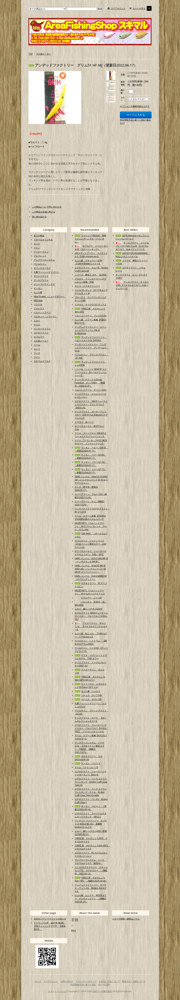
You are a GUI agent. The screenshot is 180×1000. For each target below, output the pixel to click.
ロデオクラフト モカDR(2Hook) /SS (88, 758)
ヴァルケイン (40, 263)
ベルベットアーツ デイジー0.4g (90, 389)
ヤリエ (37, 324)
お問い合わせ (66, 981)
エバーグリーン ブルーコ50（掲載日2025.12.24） (91, 496)
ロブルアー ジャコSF (88, 597)
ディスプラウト (41, 280)
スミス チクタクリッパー (87, 286)
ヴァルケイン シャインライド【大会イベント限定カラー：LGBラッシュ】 (90, 544)
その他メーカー (43, 53)
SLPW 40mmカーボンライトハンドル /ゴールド (132, 237)
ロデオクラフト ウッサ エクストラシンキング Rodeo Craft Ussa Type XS (91, 782)
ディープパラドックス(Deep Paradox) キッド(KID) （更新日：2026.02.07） (90, 382)
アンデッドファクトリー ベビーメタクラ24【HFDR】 (91, 339)
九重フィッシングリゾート (46, 272)
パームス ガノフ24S (88, 695)
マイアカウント (118, 8)
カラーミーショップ (57, 991)
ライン (37, 247)
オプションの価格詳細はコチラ (134, 106)
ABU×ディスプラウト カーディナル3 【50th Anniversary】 (91, 255)
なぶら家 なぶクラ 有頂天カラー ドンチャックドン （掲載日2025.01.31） (90, 898)
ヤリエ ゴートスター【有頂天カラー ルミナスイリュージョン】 (90, 435)
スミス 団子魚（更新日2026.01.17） (86, 488)
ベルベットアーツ (42, 312)
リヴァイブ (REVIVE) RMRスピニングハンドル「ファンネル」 (90, 238)
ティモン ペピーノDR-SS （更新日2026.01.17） (91, 449)
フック (37, 353)
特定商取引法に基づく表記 (83, 984)
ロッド (37, 243)
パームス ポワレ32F (88, 699)
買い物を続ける (39, 216)
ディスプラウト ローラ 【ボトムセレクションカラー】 (90, 719)
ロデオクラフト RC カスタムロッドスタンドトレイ (91, 854)
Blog (73, 930)
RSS (100, 984)
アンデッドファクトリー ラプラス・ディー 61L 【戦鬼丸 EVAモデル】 (91, 888)
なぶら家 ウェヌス (87, 691)
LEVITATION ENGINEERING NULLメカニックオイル (133, 255)
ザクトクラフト (41, 276)
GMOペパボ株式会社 (102, 991)
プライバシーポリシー (86, 981)
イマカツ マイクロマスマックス (90, 304)
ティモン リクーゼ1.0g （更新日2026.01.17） (91, 464)
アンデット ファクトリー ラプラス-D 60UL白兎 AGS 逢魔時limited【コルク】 (91, 824)
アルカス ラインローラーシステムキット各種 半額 (90, 280)
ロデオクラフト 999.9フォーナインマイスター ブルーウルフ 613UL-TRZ (91, 616)
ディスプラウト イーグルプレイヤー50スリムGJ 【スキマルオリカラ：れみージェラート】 (132, 246)
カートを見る (139, 8)
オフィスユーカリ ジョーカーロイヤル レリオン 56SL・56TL (90, 553)
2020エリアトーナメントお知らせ (50, 918)
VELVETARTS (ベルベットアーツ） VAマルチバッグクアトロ (90, 592)
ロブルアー (39, 336)
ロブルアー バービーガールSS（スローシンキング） (91, 247)
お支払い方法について (109, 981)
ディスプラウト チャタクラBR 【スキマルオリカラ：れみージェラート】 (132, 285)
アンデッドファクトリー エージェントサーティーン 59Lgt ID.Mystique (90, 330)
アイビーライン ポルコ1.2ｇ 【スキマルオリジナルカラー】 (91, 626)
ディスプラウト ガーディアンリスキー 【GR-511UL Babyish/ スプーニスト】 (91, 414)
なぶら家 (38, 292)
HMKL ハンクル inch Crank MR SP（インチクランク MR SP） (91, 560)
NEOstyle (38, 300)
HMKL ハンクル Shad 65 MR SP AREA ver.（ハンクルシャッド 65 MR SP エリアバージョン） (90, 568)
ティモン (38, 288)
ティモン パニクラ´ (88, 763)
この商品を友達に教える (43, 211)
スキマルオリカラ (42, 361)
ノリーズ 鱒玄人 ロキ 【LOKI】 (91, 274)
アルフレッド (40, 255)
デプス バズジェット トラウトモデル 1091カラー (91, 657)
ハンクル (38, 304)
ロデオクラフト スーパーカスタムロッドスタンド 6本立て (90, 815)
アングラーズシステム (44, 259)
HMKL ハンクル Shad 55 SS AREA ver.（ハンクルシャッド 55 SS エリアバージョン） (91, 479)
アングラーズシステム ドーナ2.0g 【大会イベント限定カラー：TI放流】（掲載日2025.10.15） (89, 747)
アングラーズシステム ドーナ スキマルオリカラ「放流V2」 (90, 862)
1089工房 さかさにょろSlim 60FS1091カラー (90, 678)
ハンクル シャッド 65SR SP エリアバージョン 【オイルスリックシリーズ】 (91, 372)
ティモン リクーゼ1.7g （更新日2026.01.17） (91, 471)
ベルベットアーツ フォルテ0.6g (90, 315)
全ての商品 (39, 235)
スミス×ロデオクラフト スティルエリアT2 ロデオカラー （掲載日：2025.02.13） (91, 870)
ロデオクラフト (41, 332)
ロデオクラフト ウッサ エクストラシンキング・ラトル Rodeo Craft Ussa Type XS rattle (91, 792)
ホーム (38, 981)
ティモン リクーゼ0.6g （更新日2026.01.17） (91, 456)
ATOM (106, 984)
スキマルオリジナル (43, 239)
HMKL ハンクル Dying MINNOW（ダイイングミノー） (91, 578)
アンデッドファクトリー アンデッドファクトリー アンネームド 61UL (91, 347)
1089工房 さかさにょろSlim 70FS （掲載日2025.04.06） (91, 879)
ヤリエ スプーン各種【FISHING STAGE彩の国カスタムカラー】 (90, 517)
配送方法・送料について (133, 981)
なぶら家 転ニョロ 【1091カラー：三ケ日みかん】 (91, 635)
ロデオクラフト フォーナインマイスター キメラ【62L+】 (90, 773)
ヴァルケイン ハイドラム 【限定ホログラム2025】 (91, 642)
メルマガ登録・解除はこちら (126, 918)
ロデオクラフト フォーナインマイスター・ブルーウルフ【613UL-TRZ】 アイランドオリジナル (91, 728)
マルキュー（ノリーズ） (45, 316)
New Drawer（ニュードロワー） (49, 296)
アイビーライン (41, 251)
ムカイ (37, 320)
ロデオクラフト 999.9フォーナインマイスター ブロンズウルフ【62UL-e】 (91, 404)
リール (37, 344)
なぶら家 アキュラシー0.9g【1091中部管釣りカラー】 (88, 262)
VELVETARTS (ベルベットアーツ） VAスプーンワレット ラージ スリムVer (91, 526)
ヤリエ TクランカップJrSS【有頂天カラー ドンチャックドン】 (91, 442)
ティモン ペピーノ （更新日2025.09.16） (91, 808)
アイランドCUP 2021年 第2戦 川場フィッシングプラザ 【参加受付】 (50, 926)
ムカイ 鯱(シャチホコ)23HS (88, 608)
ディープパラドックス (44, 284)
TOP (30, 53)
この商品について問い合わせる (47, 206)
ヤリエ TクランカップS (86, 767)
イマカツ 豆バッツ (84, 422)
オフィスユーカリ (42, 268)
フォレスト (39, 308)
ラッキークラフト (42, 328)
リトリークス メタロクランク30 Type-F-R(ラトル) (91, 685)
